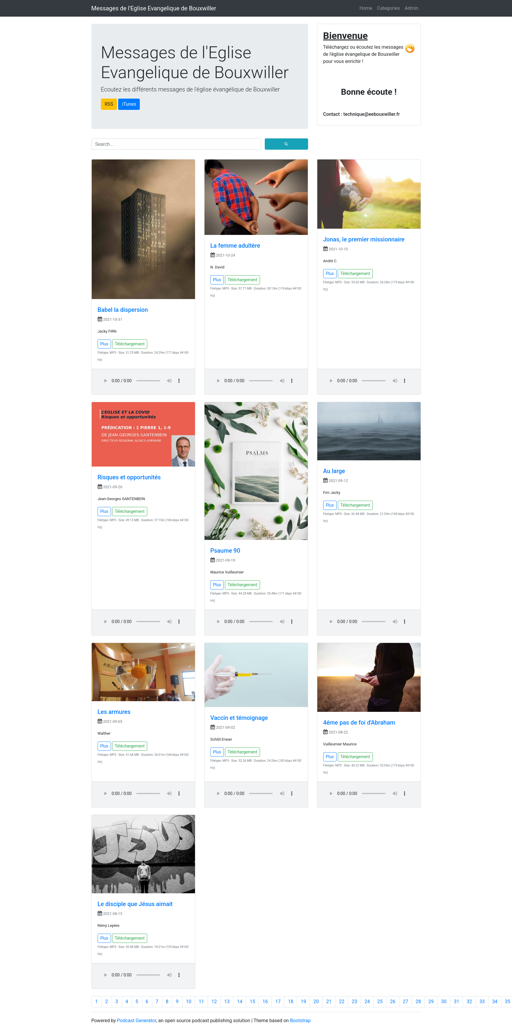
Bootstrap (300, 1020)
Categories (388, 8)
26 (392, 1001)
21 (329, 1001)
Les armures (114, 711)
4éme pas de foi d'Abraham (359, 722)
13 (226, 1001)
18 (290, 1001)
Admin (411, 8)
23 (354, 1001)
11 (201, 1001)
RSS (109, 104)
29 (431, 1001)
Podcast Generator (136, 1020)
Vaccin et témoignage (239, 717)
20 (316, 1001)
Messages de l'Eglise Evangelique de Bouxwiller (153, 8)
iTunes (129, 104)
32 (469, 1001)
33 (482, 1001)
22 (341, 1001)
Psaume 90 (225, 550)
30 (443, 1001)
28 (418, 1001)
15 (252, 1001)
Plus (104, 344)
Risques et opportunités (129, 477)
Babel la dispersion (123, 309)
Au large (334, 471)
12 (214, 1001)
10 (188, 1001)
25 (380, 1001)
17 (277, 1001)
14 (239, 1001)
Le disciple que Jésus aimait (135, 904)
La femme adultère (235, 245)
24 (367, 1001)
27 (405, 1001)
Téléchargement (130, 344)
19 (303, 1001)
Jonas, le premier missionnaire (364, 239)
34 (494, 1001)
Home (365, 8)
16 (265, 1001)
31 (456, 1001)
